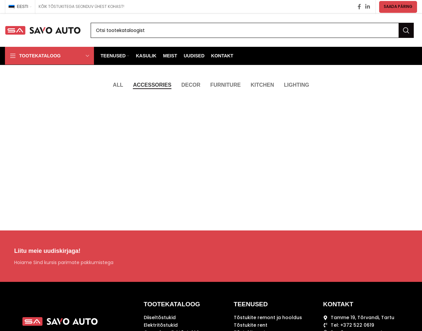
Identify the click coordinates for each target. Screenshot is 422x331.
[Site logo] (43, 30)
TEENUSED (251, 304)
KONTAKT (338, 304)
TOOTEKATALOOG (172, 304)
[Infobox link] (108, 256)
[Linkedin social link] (367, 7)
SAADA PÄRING (398, 6)
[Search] (252, 30)
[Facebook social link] (359, 7)
